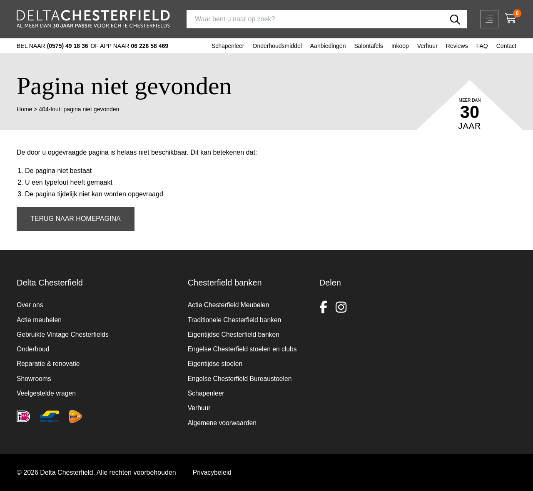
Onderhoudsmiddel (277, 46)
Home (24, 109)
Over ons (30, 302)
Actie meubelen (39, 317)
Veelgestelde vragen (47, 392)
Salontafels (368, 46)
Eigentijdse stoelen (216, 362)
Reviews (457, 46)
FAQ (482, 46)
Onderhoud (33, 347)
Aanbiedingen (328, 46)
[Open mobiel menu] (489, 19)
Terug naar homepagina (75, 218)
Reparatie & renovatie (49, 362)
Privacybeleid (212, 472)
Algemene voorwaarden (223, 422)
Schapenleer (228, 46)
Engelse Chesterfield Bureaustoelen (241, 377)
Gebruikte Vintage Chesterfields (64, 332)
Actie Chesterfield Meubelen (229, 302)
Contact (506, 46)
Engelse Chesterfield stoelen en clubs (243, 347)
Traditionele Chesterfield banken (236, 317)
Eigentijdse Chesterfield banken (234, 332)
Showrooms (34, 377)
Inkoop (400, 46)
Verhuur (427, 46)
